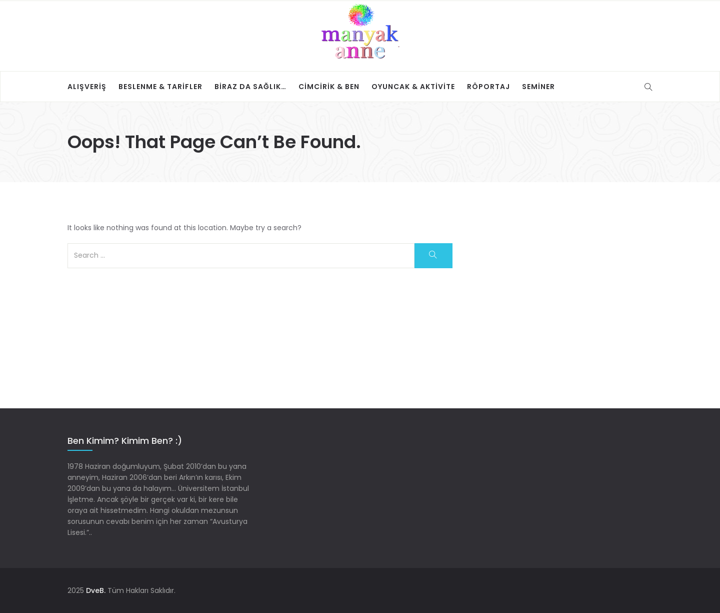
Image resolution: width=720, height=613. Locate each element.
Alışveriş (87, 87)
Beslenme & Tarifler (160, 87)
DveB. (96, 590)
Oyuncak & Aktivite (413, 87)
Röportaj (488, 87)
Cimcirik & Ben (329, 87)
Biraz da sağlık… (250, 87)
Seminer (538, 87)
